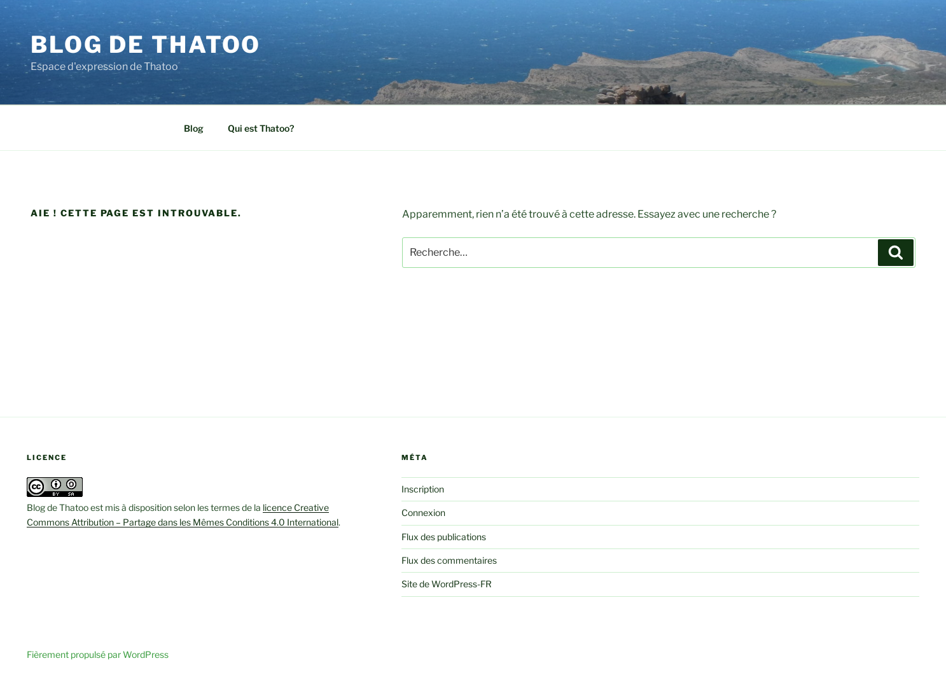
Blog (194, 128)
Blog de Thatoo (146, 45)
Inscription (422, 489)
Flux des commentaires (449, 560)
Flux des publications (443, 536)
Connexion (423, 512)
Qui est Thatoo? (261, 128)
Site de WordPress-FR (446, 583)
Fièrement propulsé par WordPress (98, 654)
